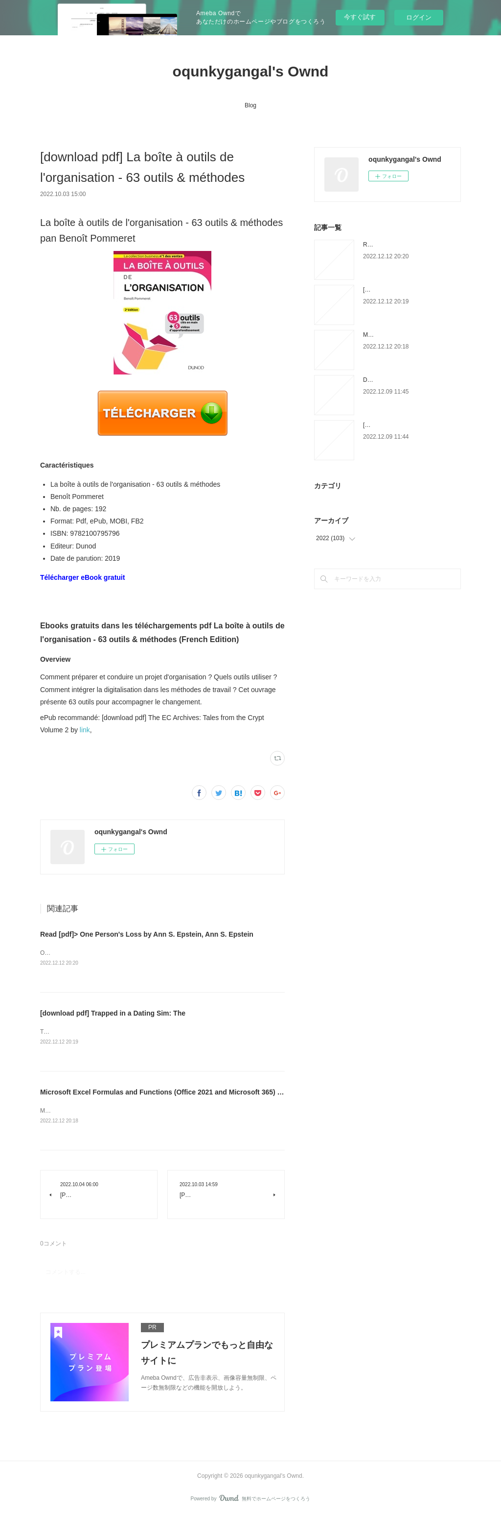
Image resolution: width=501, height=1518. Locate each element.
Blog (250, 105)
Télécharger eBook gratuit (82, 577)
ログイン (419, 17)
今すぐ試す (360, 17)
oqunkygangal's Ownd (251, 71)
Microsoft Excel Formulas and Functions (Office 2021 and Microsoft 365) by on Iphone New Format (200, 1093)
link (85, 730)
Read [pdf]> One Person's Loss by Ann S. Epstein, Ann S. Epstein (146, 934)
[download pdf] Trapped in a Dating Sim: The (112, 1014)
